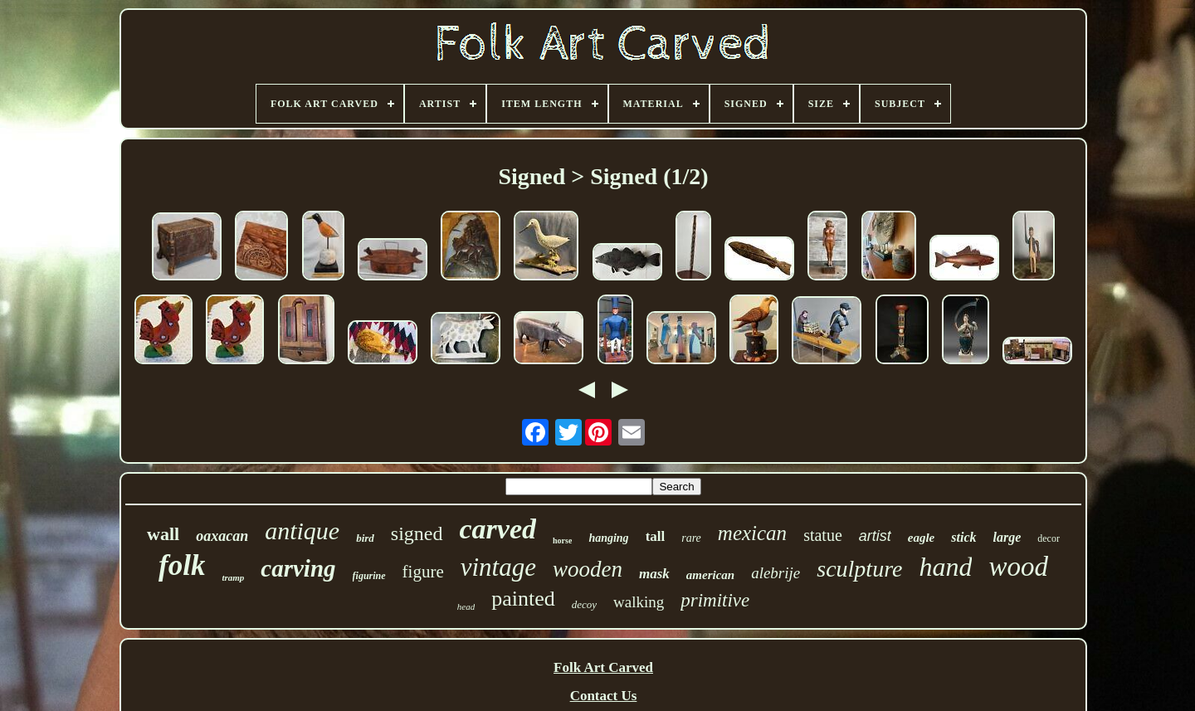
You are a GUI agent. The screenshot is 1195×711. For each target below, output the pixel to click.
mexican (752, 533)
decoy (584, 604)
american (710, 575)
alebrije (775, 573)
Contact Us (603, 696)
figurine (369, 576)
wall (163, 534)
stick (963, 537)
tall (656, 536)
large (1007, 537)
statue (822, 535)
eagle (921, 537)
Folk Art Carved (603, 667)
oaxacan (222, 536)
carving (298, 568)
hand (945, 567)
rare (691, 538)
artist (875, 536)
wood (1018, 567)
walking (638, 602)
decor (1048, 538)
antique (302, 530)
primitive (714, 600)
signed (417, 533)
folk (182, 565)
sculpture (859, 569)
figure (423, 572)
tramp (233, 577)
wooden (587, 569)
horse (562, 540)
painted (523, 599)
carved (498, 529)
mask (654, 574)
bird (365, 538)
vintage (498, 567)
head (466, 606)
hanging (608, 538)
